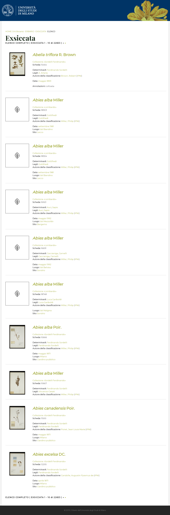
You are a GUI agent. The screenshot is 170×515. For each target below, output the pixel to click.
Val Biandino (46, 129)
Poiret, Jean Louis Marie (73, 429)
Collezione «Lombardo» (44, 107)
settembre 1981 (46, 126)
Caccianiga (52, 253)
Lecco (40, 132)
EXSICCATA (40, 31)
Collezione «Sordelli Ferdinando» (49, 62)
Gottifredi (52, 115)
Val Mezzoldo (46, 221)
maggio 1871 (44, 353)
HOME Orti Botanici (14, 31)
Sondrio (41, 270)
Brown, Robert (68, 76)
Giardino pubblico (46, 359)
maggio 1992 (44, 218)
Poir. (47, 327)
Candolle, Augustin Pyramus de (77, 475)
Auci (49, 207)
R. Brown (54, 54)
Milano (43, 356)
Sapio (55, 207)
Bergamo (42, 224)
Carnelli (63, 253)
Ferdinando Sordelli (57, 70)
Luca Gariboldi (54, 299)
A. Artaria (43, 73)
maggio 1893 (44, 81)
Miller (48, 100)
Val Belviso (45, 267)
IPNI (79, 76)
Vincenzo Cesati (47, 391)
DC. (49, 454)
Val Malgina (46, 310)
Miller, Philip (67, 121)
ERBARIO (29, 31)
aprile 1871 (43, 480)
